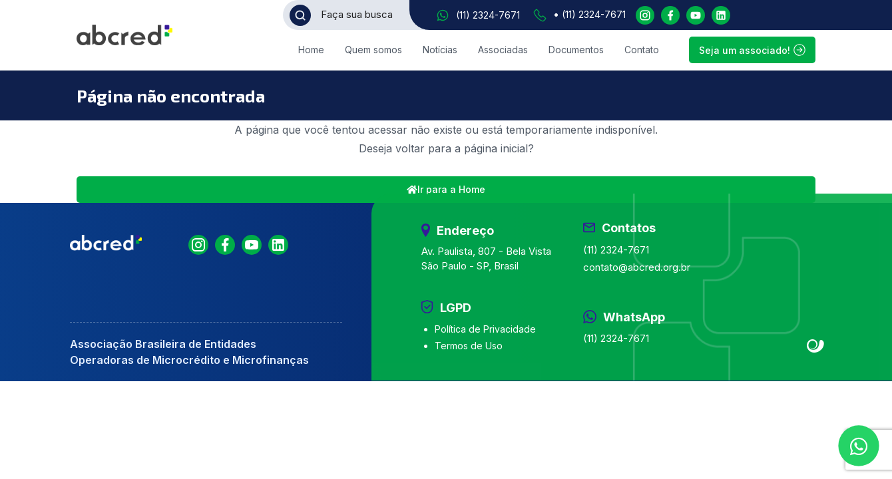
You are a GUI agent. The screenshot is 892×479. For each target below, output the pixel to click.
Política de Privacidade (485, 329)
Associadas (503, 49)
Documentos (576, 49)
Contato (641, 49)
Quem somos (373, 49)
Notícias (440, 49)
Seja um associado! (752, 50)
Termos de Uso (469, 345)
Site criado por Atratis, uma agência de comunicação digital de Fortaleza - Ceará (816, 346)
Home (311, 49)
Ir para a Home (446, 189)
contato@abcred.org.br (636, 267)
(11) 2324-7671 (488, 15)
